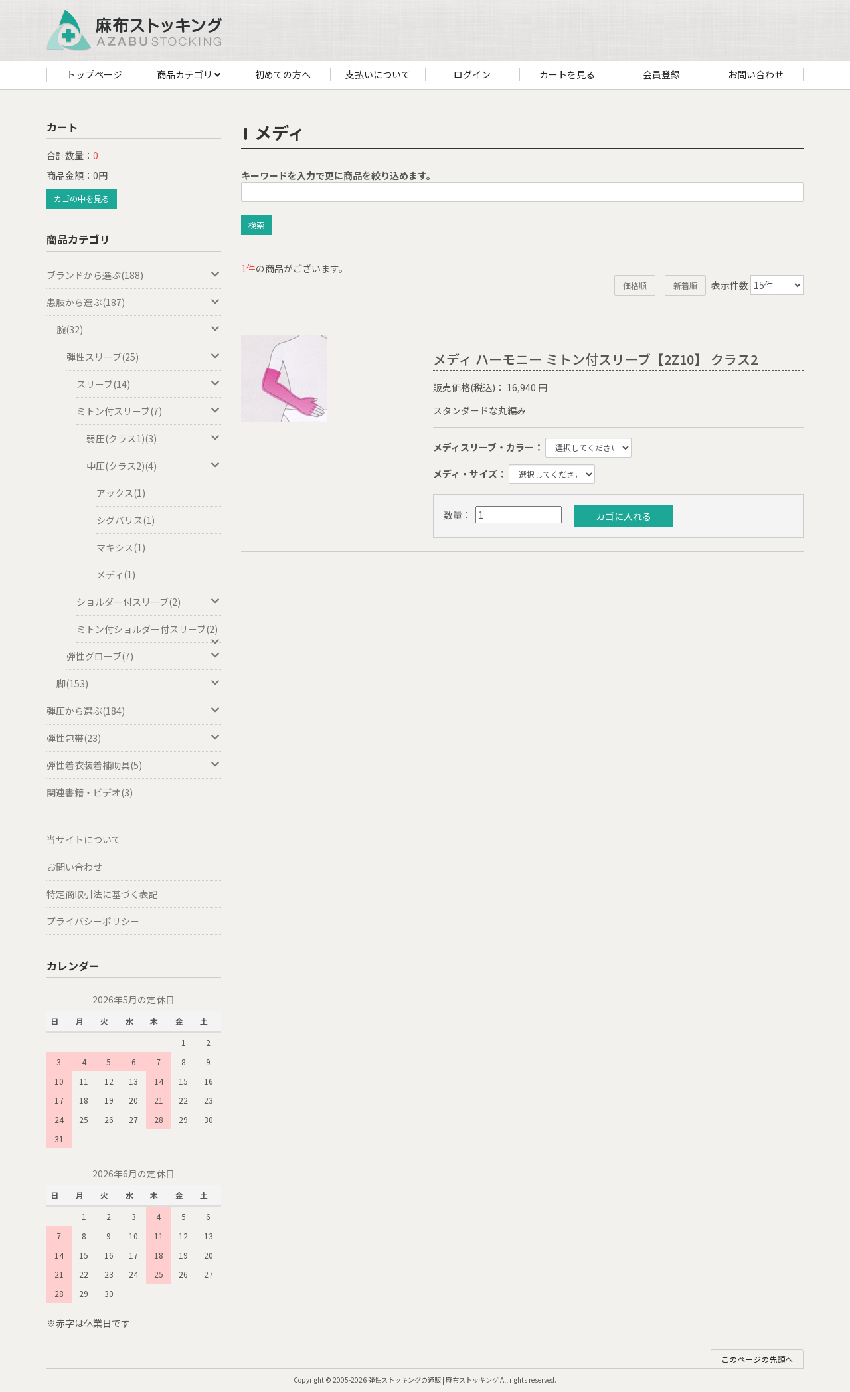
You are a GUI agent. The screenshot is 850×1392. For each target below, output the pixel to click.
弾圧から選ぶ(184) (133, 710)
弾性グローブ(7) (143, 656)
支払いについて (377, 74)
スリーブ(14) (148, 384)
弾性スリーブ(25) (143, 356)
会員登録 (661, 74)
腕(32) (138, 329)
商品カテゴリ (188, 75)
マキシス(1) (120, 547)
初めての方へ (283, 74)
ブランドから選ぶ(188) (133, 275)
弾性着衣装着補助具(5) (133, 765)
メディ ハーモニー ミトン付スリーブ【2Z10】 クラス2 (595, 359)
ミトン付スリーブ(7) (148, 411)
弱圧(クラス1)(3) (153, 438)
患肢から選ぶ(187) (133, 302)
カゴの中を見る (82, 198)
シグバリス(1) (125, 520)
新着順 (685, 285)
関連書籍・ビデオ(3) (89, 792)
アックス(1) (120, 492)
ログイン (472, 74)
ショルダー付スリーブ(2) (148, 601)
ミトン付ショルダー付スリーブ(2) (148, 632)
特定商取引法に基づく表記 (102, 894)
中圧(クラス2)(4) (153, 465)
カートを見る (567, 74)
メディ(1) (115, 574)
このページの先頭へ (757, 1359)
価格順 (635, 285)
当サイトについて (83, 839)
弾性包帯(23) (133, 737)
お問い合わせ (756, 74)
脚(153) (138, 683)
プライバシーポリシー (92, 921)
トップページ (94, 74)
